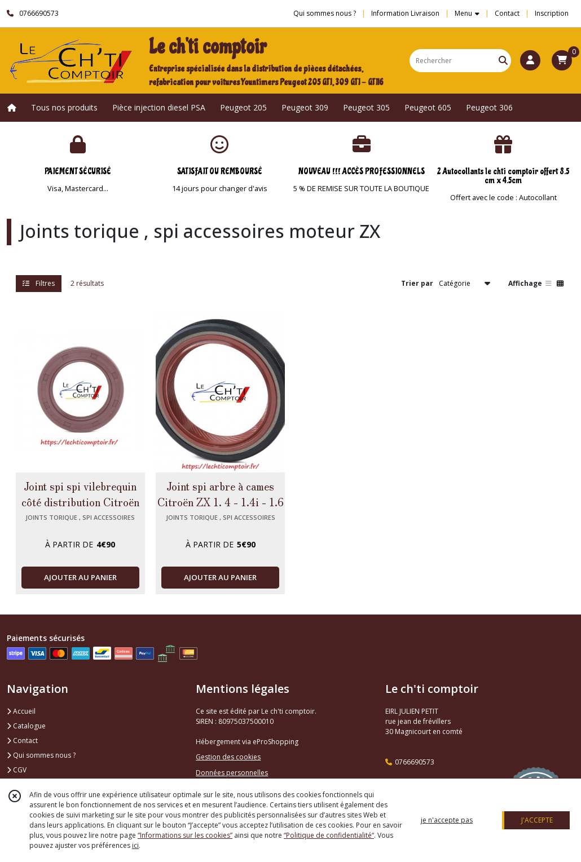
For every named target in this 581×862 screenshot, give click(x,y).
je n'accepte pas (447, 820)
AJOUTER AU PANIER (80, 577)
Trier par (417, 283)
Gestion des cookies (228, 757)
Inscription (552, 13)
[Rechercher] (503, 61)
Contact (507, 13)
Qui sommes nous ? (41, 755)
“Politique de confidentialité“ (329, 835)
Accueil (21, 711)
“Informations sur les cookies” (185, 835)
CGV (17, 770)
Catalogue (26, 726)
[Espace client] (530, 60)
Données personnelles (232, 772)
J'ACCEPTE (537, 820)
